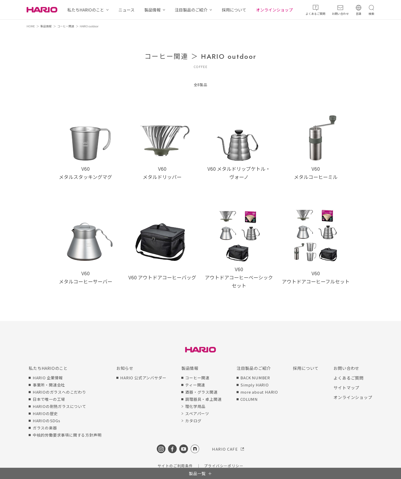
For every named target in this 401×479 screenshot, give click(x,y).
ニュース (126, 10)
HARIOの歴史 (45, 413)
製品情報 (152, 10)
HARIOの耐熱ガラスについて (59, 406)
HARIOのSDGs (46, 421)
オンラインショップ (274, 10)
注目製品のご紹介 (191, 10)
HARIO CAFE (225, 449)
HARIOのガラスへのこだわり (59, 392)
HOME (31, 26)
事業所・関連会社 (49, 385)
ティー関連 (195, 385)
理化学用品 (195, 406)
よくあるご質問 (348, 378)
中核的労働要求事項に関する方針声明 (67, 435)
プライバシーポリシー (223, 465)
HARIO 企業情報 (48, 378)
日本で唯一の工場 (49, 399)
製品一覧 (197, 473)
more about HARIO (259, 392)
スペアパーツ (197, 413)
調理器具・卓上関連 (203, 399)
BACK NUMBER (255, 378)
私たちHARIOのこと (85, 10)
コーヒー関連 (65, 26)
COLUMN (249, 399)
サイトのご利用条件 (175, 465)
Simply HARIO (254, 385)
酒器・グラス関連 (201, 392)
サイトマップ (346, 387)
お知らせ (124, 368)
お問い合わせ (346, 368)
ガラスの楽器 (45, 428)
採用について (234, 10)
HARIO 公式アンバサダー (143, 378)
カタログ (193, 421)
